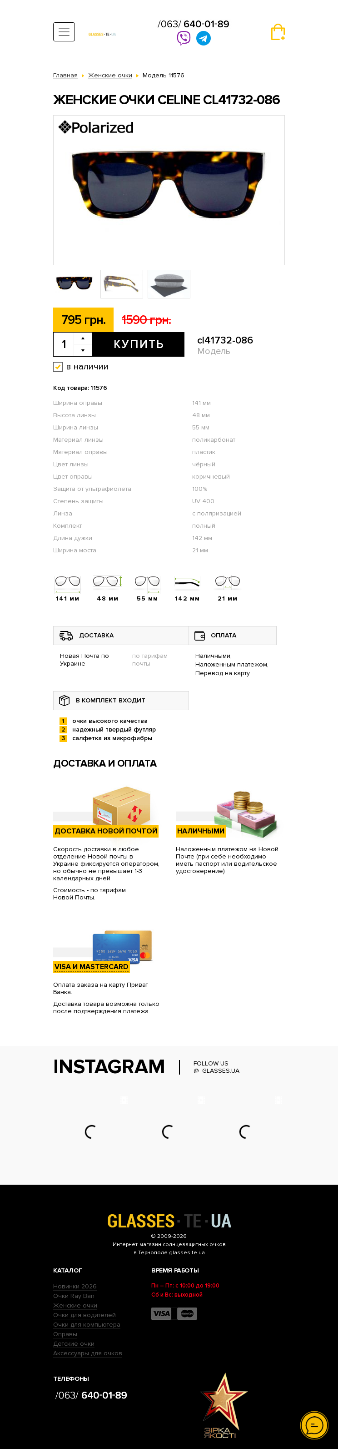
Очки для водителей (84, 1315)
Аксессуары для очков (87, 1353)
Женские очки (75, 1305)
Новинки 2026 (75, 1286)
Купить (139, 344)
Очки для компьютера (86, 1324)
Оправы (65, 1334)
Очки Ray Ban (73, 1296)
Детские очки (73, 1344)
